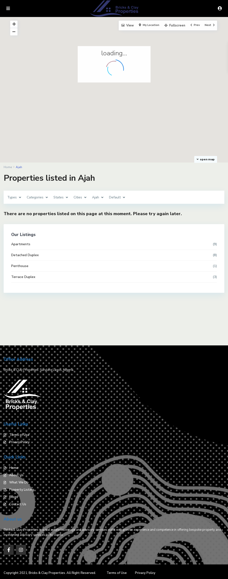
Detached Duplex (25, 255)
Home (13, 468)
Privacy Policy (19, 442)
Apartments (20, 244)
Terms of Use (19, 435)
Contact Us (17, 504)
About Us (16, 475)
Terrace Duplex (23, 277)
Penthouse (19, 266)
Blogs (13, 497)
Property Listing (21, 490)
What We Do (19, 482)
